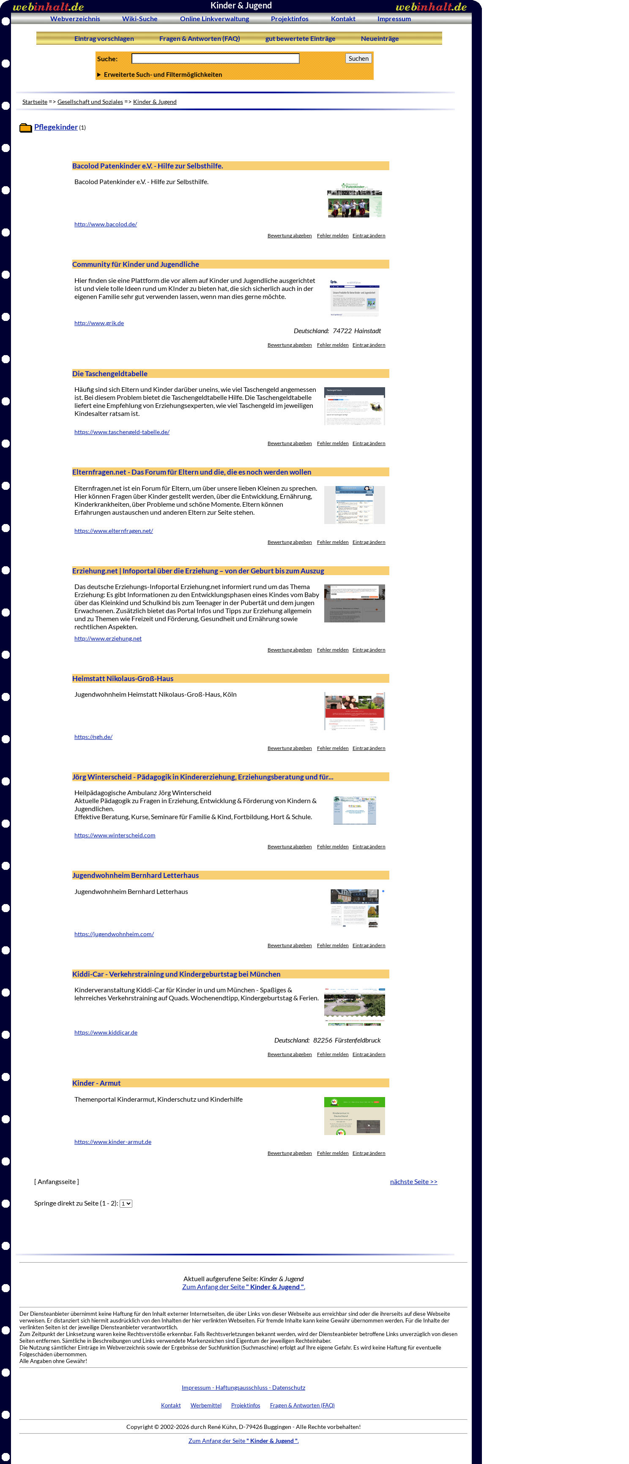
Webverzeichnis (75, 18)
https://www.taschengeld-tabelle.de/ (122, 432)
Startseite (34, 101)
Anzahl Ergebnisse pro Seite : (234, 74)
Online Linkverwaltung (214, 18)
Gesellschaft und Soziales (90, 101)
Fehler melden (333, 235)
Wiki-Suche (140, 18)
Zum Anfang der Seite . (243, 1286)
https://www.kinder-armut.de (112, 1141)
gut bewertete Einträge (300, 38)
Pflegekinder (56, 126)
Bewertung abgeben (290, 235)
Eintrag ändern (369, 235)
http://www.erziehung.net (108, 638)
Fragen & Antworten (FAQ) (200, 38)
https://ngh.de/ (93, 736)
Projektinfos (290, 18)
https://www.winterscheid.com (115, 835)
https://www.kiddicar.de (105, 1032)
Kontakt (343, 18)
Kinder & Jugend (155, 101)
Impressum (394, 18)
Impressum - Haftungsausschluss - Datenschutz (243, 1387)
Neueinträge (380, 38)
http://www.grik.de (99, 323)
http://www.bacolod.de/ (105, 224)
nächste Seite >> (414, 1181)
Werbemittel (206, 1405)
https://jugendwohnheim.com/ (114, 934)
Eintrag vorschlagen (104, 38)
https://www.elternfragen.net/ (113, 530)
